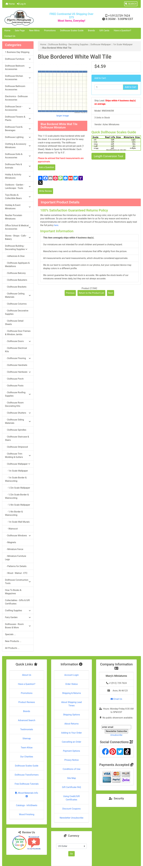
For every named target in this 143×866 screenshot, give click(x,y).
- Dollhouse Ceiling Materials (18, 295)
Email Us (116, 699)
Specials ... (10, 634)
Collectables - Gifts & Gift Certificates (17, 602)
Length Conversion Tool (108, 156)
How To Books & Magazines (13, 592)
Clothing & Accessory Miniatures (18, 146)
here (56, 225)
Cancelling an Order (71, 742)
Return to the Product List (91, 293)
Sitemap (26, 738)
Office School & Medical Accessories (18, 227)
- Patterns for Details (16, 566)
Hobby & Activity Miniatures (18, 176)
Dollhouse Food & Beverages (18, 129)
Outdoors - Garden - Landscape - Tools (18, 186)
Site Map (71, 778)
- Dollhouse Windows (18, 535)
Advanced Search (26, 720)
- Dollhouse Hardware (18, 372)
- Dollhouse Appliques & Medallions (17, 265)
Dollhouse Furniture (18, 59)
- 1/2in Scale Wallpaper (17, 487)
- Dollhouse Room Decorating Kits (14, 404)
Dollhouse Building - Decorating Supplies (68, 44)
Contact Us (9, 36)
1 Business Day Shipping (17, 52)
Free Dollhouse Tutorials (27, 784)
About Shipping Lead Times (71, 704)
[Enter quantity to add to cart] (108, 87)
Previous (70, 293)
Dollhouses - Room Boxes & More (18, 626)
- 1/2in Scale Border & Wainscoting (17, 496)
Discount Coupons (71, 808)
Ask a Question (46, 167)
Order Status (71, 684)
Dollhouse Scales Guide (72, 30)
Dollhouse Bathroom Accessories (15, 88)
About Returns (71, 723)
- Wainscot (11, 528)
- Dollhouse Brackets (15, 286)
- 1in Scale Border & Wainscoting (16, 479)
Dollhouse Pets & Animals (18, 166)
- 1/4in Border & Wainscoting (14, 513)
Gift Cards (104, 30)
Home (10, 4)
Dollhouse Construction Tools (18, 582)
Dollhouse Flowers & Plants (18, 118)
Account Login (71, 675)
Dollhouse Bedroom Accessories (18, 67)
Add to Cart (130, 87)
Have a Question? (122, 30)
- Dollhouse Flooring (18, 358)
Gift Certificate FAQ (71, 787)
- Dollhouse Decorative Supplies (16, 312)
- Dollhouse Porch (14, 378)
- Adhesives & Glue (15, 256)
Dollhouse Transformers (27, 774)
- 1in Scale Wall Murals (17, 522)
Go (71, 853)
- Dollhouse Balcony (15, 273)
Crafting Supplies (18, 610)
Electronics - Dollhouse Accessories (16, 98)
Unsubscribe (116, 735)
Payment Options (71, 751)
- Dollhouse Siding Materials (18, 421)
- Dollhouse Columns (16, 303)
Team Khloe (27, 747)
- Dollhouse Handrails (16, 365)
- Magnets (10, 542)
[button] (131, 4)
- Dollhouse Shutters (18, 413)
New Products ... (13, 641)
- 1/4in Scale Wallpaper (17, 504)
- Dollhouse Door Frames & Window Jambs (18, 333)
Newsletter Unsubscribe (71, 817)
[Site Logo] (25, 18)
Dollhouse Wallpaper (100, 44)
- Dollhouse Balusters (16, 280)
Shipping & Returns (71, 693)
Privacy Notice (71, 760)
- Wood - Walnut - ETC (16, 573)
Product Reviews (26, 702)
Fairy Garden (18, 617)
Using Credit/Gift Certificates (71, 798)
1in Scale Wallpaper (123, 44)
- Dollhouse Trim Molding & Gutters (18, 455)
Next (110, 293)
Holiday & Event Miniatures (18, 207)
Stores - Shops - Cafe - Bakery (18, 237)
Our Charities (26, 756)
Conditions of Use (71, 769)
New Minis (34, 30)
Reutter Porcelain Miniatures (13, 217)
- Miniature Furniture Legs (15, 558)
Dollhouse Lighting (18, 137)
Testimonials (26, 729)
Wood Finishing (26, 814)
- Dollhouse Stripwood (16, 447)
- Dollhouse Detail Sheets (14, 323)
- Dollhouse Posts (14, 385)
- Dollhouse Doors (18, 341)
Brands (91, 30)
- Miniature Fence (14, 549)
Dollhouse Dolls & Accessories (18, 156)
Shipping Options (71, 714)
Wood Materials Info (26, 794)
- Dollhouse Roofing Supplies (18, 394)
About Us (26, 675)
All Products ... (12, 648)
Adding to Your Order (71, 732)
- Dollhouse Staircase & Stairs (17, 438)
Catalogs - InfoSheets (26, 805)
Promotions (50, 30)
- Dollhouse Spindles (15, 430)
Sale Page (20, 30)
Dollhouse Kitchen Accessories (18, 78)
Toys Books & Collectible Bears (18, 197)
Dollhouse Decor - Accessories (18, 108)
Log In (21, 4)
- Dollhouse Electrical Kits (16, 350)
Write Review (45, 191)
